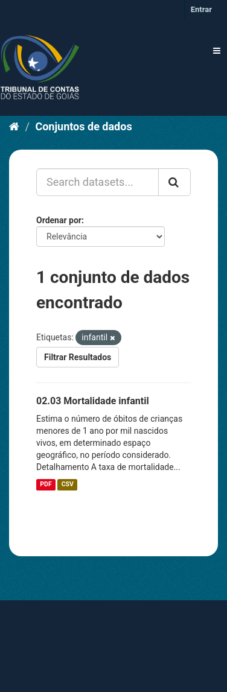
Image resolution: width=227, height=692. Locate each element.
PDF (45, 485)
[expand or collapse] (216, 51)
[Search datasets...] (97, 182)
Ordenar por (59, 220)
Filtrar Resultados (77, 357)
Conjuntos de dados (83, 126)
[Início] (14, 126)
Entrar (201, 9)
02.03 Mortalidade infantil (92, 401)
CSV (68, 485)
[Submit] (174, 182)
